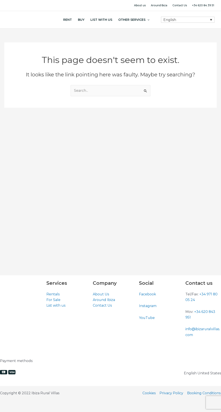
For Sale (53, 300)
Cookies (150, 393)
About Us (101, 294)
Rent (67, 20)
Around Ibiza (159, 5)
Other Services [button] (133, 19)
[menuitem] (188, 20)
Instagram (147, 306)
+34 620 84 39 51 (203, 5)
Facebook (147, 294)
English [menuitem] (169, 20)
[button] (147, 19)
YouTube (147, 318)
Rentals (53, 294)
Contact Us (179, 5)
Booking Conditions (204, 393)
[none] (188, 20)
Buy (81, 20)
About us (140, 5)
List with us (55, 306)
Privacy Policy (172, 393)
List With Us (101, 20)
